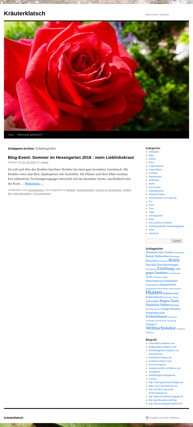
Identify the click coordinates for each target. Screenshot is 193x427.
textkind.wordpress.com (160, 361)
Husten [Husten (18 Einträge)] (154, 292)
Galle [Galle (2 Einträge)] (177, 268)
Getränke (153, 173)
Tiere (151, 208)
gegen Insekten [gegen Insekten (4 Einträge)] (156, 273)
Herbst (152, 183)
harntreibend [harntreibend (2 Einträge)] (170, 280)
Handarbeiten (155, 176)
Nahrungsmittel (156, 190)
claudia (44, 162)
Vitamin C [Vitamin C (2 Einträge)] (151, 324)
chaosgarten (154, 371)
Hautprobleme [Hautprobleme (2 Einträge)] (168, 284)
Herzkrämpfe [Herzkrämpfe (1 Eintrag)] (162, 288)
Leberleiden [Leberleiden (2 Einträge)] (152, 301)
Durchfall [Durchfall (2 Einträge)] (151, 264)
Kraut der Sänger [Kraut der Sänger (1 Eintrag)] (171, 297)
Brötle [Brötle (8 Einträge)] (174, 260)
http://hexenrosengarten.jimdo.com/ (166, 403)
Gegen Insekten (156, 166)
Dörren (152, 158)
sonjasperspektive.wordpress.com (165, 368)
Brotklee (71, 190)
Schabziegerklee (85, 190)
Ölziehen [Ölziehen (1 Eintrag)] (149, 332)
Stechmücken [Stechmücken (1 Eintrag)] (161, 321)
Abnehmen (154, 151)
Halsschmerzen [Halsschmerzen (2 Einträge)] (154, 280)
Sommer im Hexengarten (109, 190)
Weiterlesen (34, 183)
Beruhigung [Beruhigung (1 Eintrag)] (175, 256)
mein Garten (155, 187)
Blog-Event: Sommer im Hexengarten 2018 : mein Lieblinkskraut (71, 157)
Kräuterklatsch (24, 13)
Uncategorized (35, 190)
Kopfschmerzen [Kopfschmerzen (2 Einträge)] (154, 297)
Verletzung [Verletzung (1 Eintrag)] (171, 321)
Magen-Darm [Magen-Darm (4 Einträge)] (169, 301)
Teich (151, 205)
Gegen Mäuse (155, 169)
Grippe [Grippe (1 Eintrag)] (165, 277)
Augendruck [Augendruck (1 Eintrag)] (179, 252)
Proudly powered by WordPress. (165, 417)
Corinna (153, 378)
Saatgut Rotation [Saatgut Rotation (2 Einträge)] (171, 308)
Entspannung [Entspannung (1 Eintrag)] (151, 269)
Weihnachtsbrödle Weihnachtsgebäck (166, 226)
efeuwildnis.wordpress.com (162, 343)
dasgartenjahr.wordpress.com (162, 346)
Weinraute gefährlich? (30, 134)
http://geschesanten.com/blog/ (163, 400)
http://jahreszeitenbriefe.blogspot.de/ (166, 396)
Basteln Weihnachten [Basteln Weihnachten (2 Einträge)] (157, 256)
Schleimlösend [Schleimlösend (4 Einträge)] (156, 316)
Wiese (152, 229)
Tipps (151, 212)
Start (11, 134)
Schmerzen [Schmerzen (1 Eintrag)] (172, 317)
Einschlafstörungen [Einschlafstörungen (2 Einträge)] (167, 264)
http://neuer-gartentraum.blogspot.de (166, 382)
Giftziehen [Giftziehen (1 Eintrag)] (156, 277)
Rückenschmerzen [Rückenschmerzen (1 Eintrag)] (153, 309)
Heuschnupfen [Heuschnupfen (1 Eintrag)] (175, 288)
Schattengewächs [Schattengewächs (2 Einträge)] (155, 312)
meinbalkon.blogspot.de (160, 357)
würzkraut (154, 233)
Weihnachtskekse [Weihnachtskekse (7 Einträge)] (161, 328)
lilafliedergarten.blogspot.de (162, 375)
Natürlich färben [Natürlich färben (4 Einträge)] (157, 305)
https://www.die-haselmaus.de (163, 385)
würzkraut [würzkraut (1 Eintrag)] (180, 329)
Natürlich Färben (157, 194)
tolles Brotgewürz (23, 193)
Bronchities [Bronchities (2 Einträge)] (152, 260)
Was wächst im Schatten (160, 222)
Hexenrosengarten (157, 364)
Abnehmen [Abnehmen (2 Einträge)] (152, 252)
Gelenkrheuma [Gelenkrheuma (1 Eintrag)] (174, 273)
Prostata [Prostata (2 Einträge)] (174, 305)
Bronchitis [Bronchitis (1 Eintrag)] (163, 261)
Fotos (151, 162)
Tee (150, 201)
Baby (151, 155)
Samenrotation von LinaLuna (163, 197)
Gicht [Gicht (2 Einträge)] (149, 276)
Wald (151, 219)
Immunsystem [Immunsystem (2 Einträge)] (170, 293)
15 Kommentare (42, 193)
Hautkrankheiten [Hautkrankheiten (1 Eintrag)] (153, 285)
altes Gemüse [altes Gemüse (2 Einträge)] (166, 252)
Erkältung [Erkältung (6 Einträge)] (165, 268)
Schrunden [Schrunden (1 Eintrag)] (150, 321)
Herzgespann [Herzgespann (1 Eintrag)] (151, 288)
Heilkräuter (154, 180)
